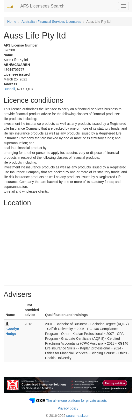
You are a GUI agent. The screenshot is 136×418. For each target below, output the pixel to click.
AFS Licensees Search (42, 6)
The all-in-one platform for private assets (76, 400)
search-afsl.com (78, 416)
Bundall (9, 89)
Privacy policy (68, 408)
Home (11, 22)
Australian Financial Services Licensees (51, 22)
